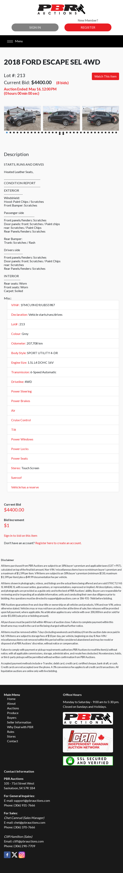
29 (105, 132)
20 (74, 132)
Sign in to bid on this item (20, 535)
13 (49, 132)
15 (56, 132)
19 (70, 132)
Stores (11, 736)
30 (109, 132)
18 (67, 132)
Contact (12, 741)
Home (11, 699)
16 (60, 132)
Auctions (13, 708)
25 (91, 132)
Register (88, 27)
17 (63, 132)
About (11, 703)
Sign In (35, 27)
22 (81, 132)
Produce (12, 713)
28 (102, 132)
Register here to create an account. (58, 543)
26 (95, 132)
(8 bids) (62, 82)
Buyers (11, 717)
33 (60, 134)
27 (98, 132)
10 (38, 132)
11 (42, 132)
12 (45, 132)
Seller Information (19, 722)
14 (52, 132)
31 (112, 132)
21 (77, 132)
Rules (10, 731)
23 (84, 132)
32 (116, 132)
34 (63, 134)
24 (88, 132)
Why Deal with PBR (20, 727)
